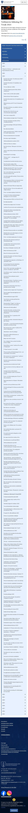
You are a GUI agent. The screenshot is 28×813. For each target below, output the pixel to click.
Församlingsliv (4, 727)
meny (23, 2)
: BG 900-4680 (8, 787)
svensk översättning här (18, 33)
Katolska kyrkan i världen (7, 723)
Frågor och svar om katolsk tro (8, 748)
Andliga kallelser (5, 747)
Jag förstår (14, 810)
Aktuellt (3, 729)
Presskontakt (4, 754)
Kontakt (3, 731)
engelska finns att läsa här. (15, 35)
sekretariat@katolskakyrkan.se (8, 772)
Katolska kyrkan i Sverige (7, 725)
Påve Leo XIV (4, 745)
